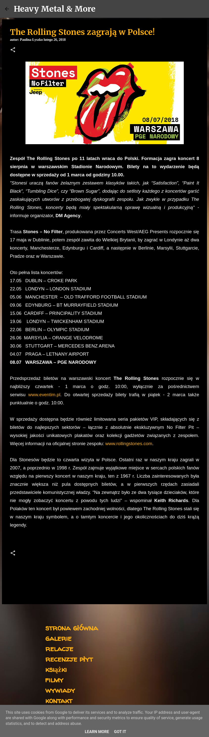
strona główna (71, 627)
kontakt (58, 700)
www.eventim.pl (44, 394)
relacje (59, 648)
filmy (54, 679)
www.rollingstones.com (128, 443)
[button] (13, 50)
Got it (120, 731)
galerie (58, 638)
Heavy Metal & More (54, 9)
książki (56, 669)
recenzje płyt (69, 659)
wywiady (60, 690)
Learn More (97, 731)
